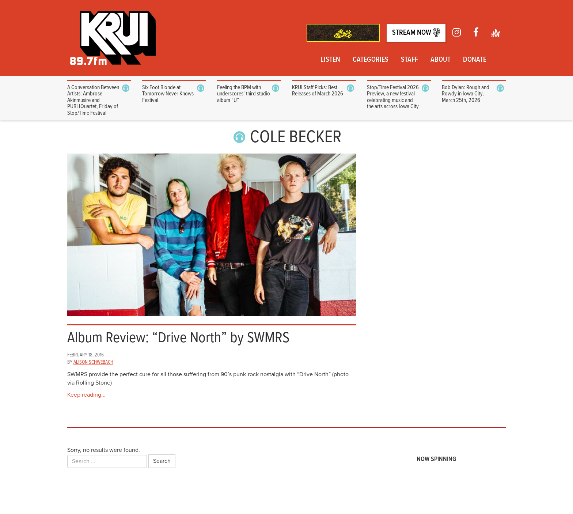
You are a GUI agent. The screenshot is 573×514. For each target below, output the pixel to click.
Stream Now (416, 33)
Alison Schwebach (93, 362)
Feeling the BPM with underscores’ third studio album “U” (243, 94)
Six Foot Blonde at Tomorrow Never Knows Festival (168, 94)
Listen (330, 60)
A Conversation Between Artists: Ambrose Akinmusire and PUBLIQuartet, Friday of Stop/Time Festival (93, 100)
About (440, 60)
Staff (409, 60)
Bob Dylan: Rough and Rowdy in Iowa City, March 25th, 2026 (465, 94)
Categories (370, 60)
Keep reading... (86, 394)
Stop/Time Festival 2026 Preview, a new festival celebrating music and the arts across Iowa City (393, 97)
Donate (474, 60)
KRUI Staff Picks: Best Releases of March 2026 (317, 91)
